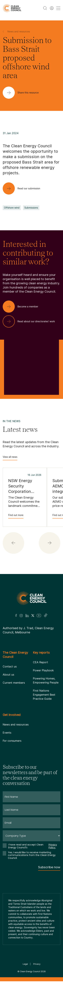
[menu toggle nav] (58, 8)
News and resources (16, 724)
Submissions (31, 207)
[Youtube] (39, 615)
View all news (10, 457)
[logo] (12, 8)
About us (8, 674)
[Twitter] (32, 615)
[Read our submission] (24, 188)
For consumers (12, 740)
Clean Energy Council (30, 971)
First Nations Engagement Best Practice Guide (44, 694)
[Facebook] (16, 615)
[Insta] (21, 615)
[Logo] (32, 598)
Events (7, 732)
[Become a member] (23, 306)
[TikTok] (46, 615)
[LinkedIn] (27, 615)
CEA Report (40, 662)
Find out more (15, 516)
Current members (14, 682)
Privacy (36, 964)
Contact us (10, 666)
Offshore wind (11, 207)
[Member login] (52, 8)
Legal (25, 964)
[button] (13, 543)
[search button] (45, 8)
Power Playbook (43, 670)
